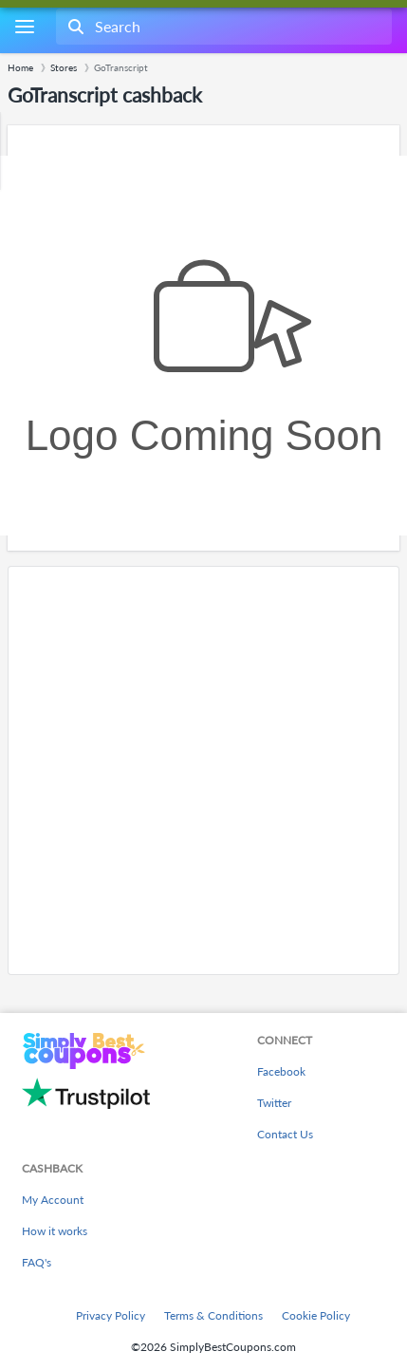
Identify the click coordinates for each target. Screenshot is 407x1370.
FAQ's (36, 1262)
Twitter (274, 1103)
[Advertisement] (203, 770)
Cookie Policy (316, 1315)
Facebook (281, 1071)
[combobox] (222, 26)
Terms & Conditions (213, 1315)
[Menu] (24, 27)
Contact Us (285, 1134)
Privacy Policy (110, 1315)
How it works (54, 1231)
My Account (52, 1199)
